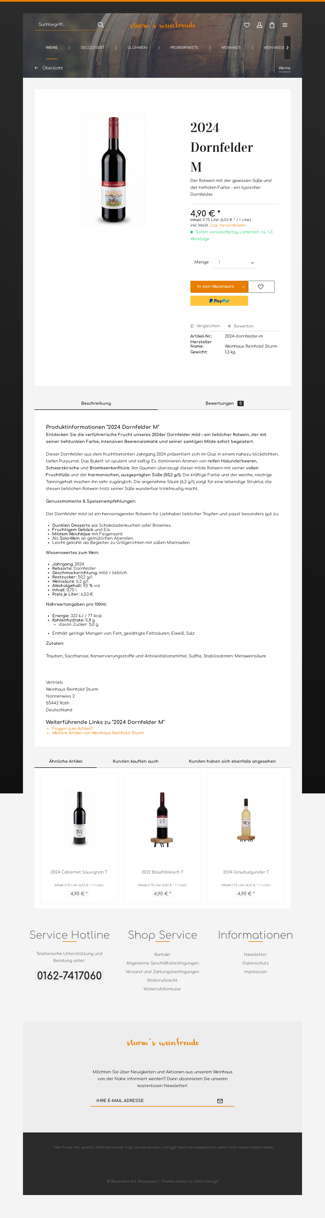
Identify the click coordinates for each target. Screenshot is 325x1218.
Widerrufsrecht (162, 980)
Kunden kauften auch (135, 761)
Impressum (255, 972)
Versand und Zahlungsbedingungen (162, 972)
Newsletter (255, 954)
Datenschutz (255, 963)
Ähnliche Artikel (65, 761)
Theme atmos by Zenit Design (189, 1182)
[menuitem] (71, 24)
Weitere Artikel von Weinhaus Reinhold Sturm (95, 733)
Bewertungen (225, 403)
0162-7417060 (69, 976)
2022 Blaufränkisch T (162, 872)
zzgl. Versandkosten (227, 225)
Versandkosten (147, 1147)
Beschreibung (96, 403)
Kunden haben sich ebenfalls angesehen (232, 761)
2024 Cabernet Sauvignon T (79, 872)
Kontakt (162, 954)
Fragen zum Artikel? (69, 729)
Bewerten (240, 326)
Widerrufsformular (162, 989)
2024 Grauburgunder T (246, 872)
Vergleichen (205, 326)
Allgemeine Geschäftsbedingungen (162, 963)
